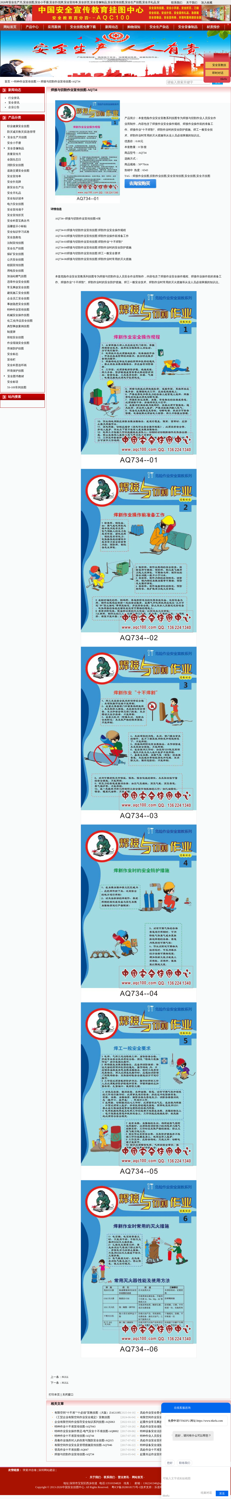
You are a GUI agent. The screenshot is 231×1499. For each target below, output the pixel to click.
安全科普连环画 (17, 365)
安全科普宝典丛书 (18, 220)
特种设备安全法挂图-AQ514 (157, 1431)
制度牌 (11, 331)
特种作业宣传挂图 (25, 81)
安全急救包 (14, 237)
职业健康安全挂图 (18, 126)
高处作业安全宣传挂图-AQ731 (158, 1440)
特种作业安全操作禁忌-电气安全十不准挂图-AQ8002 (87, 1431)
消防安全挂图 (15, 165)
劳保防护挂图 (15, 348)
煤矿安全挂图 (15, 254)
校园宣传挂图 (15, 265)
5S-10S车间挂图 (16, 387)
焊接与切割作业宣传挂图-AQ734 (74, 1454)
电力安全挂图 (15, 204)
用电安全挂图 (15, 270)
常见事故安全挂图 (18, 287)
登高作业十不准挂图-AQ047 (71, 1449)
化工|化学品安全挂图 (20, 320)
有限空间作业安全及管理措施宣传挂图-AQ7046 (83, 1445)
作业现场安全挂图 (18, 343)
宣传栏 (11, 359)
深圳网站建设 (46, 1470)
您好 (170, 1463)
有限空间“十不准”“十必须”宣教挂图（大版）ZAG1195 (88, 1412)
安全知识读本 (15, 198)
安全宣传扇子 (15, 209)
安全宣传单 (14, 176)
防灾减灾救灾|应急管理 (21, 131)
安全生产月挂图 (17, 137)
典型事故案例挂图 (18, 326)
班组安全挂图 (15, 337)
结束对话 (206, 1492)
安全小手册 (14, 142)
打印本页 (54, 1394)
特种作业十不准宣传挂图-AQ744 (74, 1435)
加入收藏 (206, 2)
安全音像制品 (15, 148)
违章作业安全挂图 (18, 281)
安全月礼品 (14, 192)
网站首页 (137, 1477)
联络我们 (184, 1463)
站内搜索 (14, 396)
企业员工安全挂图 (18, 298)
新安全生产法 (15, 187)
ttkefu (223, 79)
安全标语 (12, 381)
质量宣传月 (14, 154)
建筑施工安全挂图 (18, 293)
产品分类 (14, 117)
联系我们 (176, 2)
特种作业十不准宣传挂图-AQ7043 (75, 1426)
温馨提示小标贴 (17, 226)
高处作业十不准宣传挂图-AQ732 (159, 1449)
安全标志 (12, 354)
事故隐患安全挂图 (18, 304)
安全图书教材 (15, 376)
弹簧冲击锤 (29, 1470)
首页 (7, 81)
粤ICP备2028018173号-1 (126, 1487)
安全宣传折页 (15, 215)
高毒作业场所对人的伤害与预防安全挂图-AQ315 (84, 1440)
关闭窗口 (67, 1394)
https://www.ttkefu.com (210, 1420)
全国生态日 (14, 159)
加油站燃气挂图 (17, 276)
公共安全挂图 (15, 259)
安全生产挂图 (15, 248)
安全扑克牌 (14, 181)
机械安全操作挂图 (18, 315)
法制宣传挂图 (15, 243)
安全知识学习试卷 (18, 231)
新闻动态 (14, 90)
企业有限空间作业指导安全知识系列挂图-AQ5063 (85, 1422)
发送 (222, 1493)
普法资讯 (123, 1477)
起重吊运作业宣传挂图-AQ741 (158, 1454)
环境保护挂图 (15, 370)
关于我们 (191, 2)
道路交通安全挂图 (18, 170)
